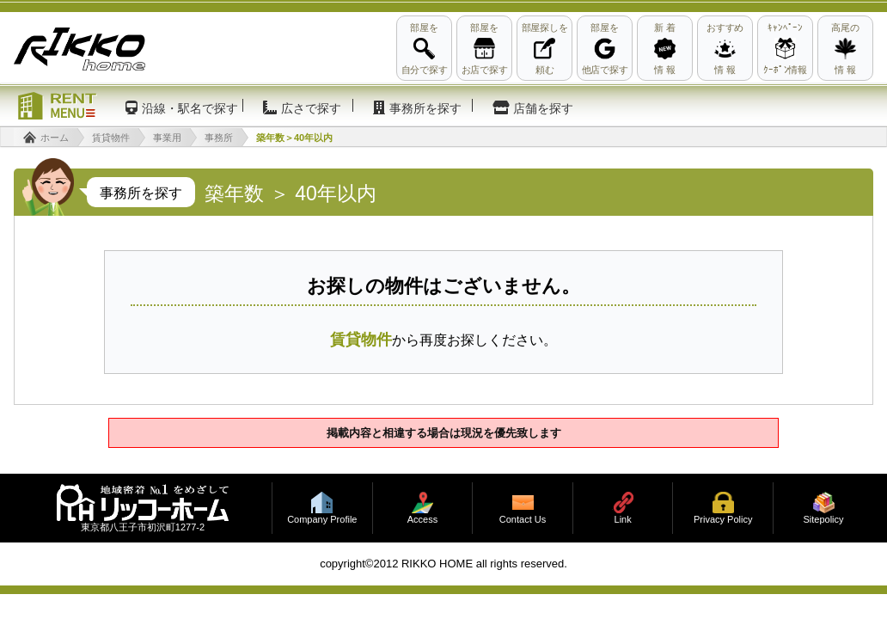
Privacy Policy (723, 519)
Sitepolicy (823, 519)
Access (422, 519)
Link (623, 519)
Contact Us (522, 519)
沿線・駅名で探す (190, 108)
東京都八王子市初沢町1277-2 (143, 527)
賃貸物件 (361, 339)
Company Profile (322, 519)
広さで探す (311, 108)
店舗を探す (543, 108)
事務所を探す (425, 108)
